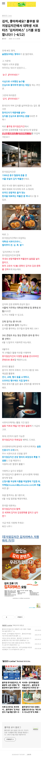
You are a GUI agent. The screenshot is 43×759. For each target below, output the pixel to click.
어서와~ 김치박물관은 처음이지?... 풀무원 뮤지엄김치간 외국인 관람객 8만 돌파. (16, 635)
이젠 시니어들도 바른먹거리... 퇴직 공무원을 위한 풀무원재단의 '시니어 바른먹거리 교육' (17, 648)
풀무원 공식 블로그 (12, 727)
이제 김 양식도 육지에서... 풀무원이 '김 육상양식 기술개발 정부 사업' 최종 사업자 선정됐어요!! (16, 639)
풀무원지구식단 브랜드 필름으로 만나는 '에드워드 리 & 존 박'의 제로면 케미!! (16, 644)
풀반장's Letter (7, 625)
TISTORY (22, 754)
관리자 (29, 754)
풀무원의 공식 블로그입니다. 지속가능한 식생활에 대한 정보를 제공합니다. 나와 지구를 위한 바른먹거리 (16, 732)
